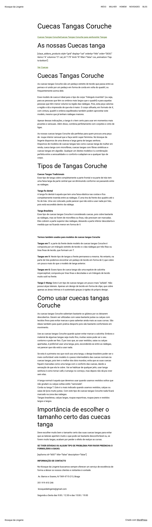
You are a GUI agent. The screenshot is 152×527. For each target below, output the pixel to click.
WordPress (142, 520)
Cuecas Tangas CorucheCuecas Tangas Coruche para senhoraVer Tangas (72, 37)
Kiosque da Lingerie (14, 6)
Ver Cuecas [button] (42, 67)
